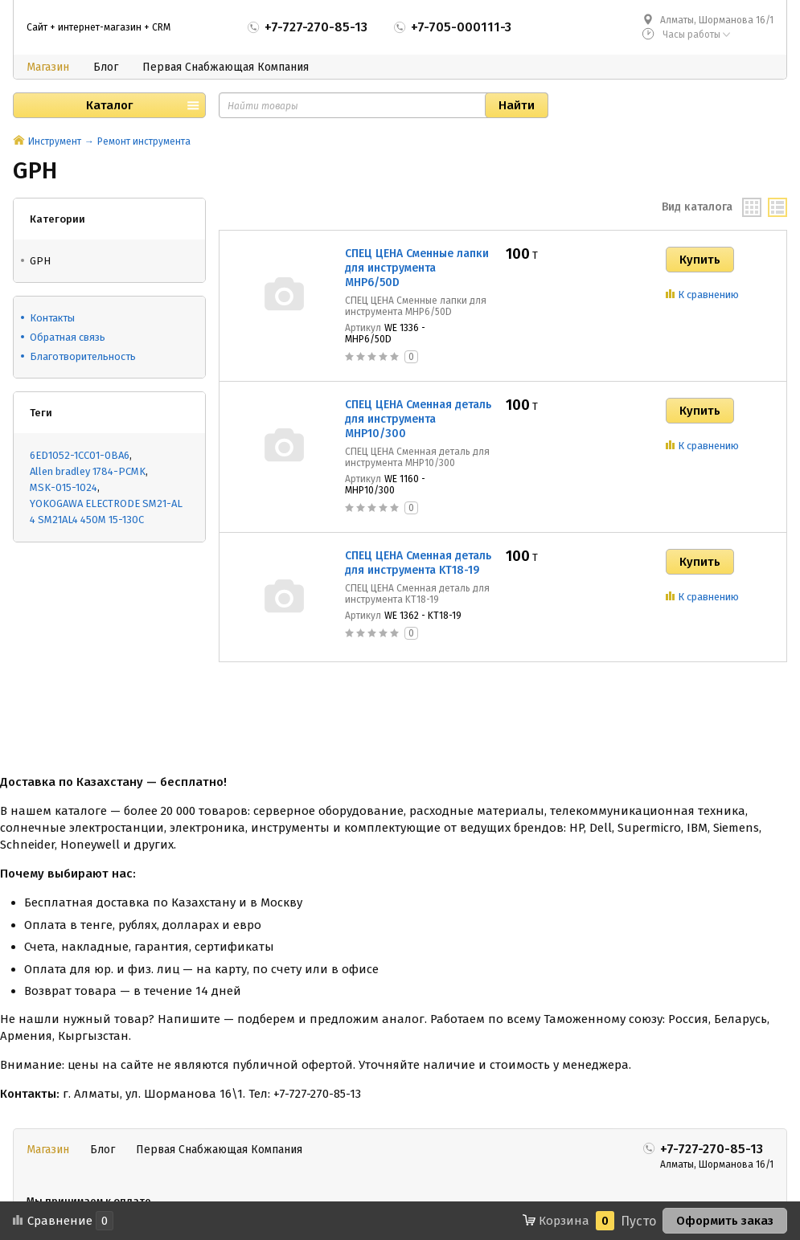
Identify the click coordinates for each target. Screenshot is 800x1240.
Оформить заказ (724, 1220)
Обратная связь (67, 337)
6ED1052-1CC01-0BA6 (79, 455)
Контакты (52, 318)
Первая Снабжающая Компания (225, 67)
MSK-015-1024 (63, 487)
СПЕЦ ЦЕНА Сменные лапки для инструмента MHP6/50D (417, 268)
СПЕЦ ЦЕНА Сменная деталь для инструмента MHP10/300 (418, 419)
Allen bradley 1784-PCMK (88, 471)
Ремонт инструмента (144, 141)
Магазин (48, 67)
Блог (105, 67)
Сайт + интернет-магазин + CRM (98, 27)
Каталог (109, 105)
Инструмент (54, 141)
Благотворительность (83, 356)
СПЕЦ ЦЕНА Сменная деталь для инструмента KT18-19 (418, 563)
